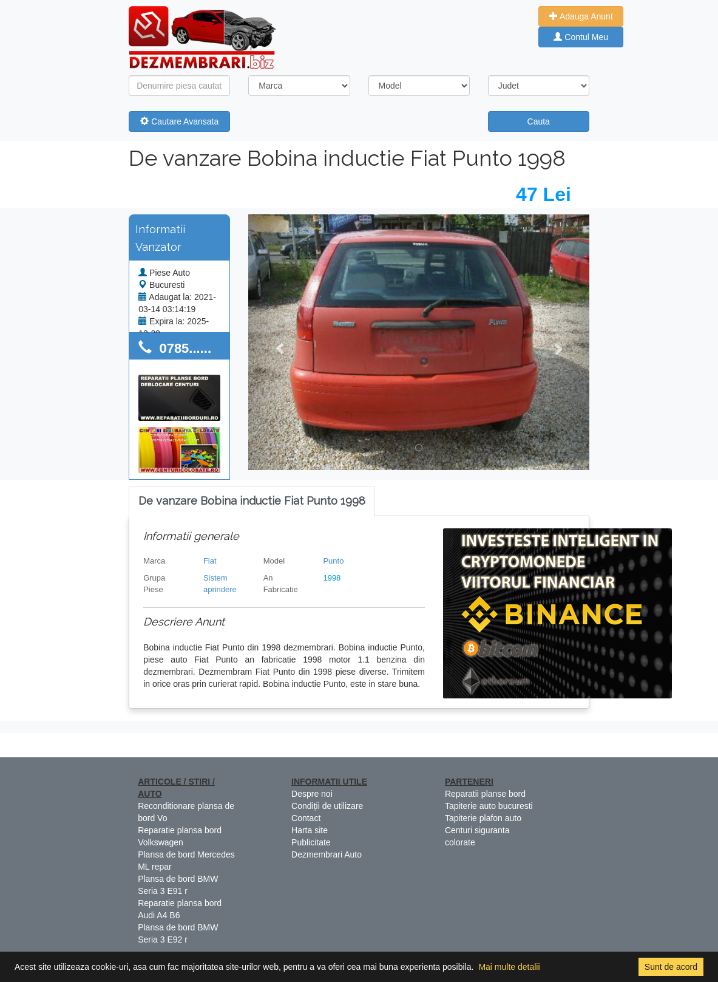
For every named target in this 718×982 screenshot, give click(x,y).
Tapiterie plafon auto (483, 818)
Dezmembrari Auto (326, 854)
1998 (331, 577)
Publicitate (311, 842)
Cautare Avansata (179, 121)
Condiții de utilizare (327, 806)
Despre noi (312, 794)
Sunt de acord (671, 967)
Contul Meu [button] (581, 37)
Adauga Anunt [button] (581, 16)
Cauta (538, 121)
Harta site (309, 830)
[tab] (252, 501)
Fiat (210, 560)
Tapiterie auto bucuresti (489, 806)
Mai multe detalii (509, 967)
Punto (333, 560)
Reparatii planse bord (485, 794)
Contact (305, 818)
